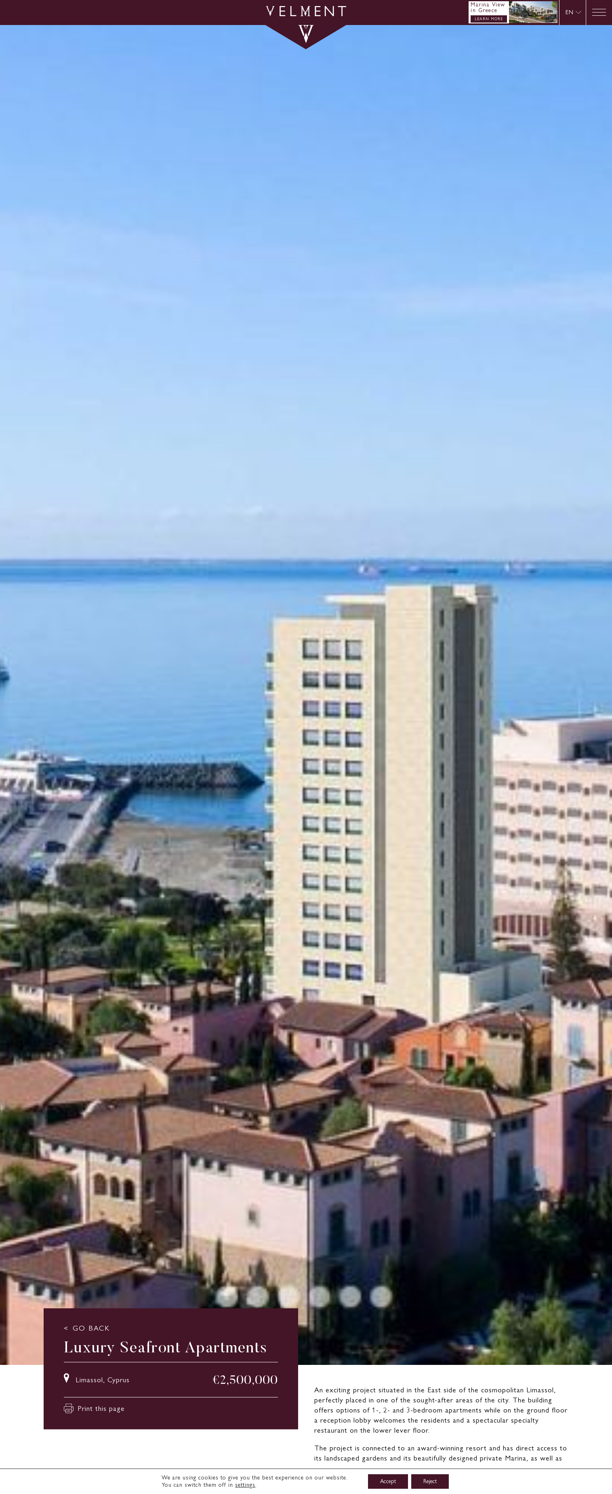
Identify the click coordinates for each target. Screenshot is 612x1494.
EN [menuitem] (570, 12)
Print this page (94, 1408)
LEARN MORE (489, 18)
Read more (332, 1476)
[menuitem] (573, 12)
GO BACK (91, 1327)
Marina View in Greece (488, 7)
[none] (572, 12)
